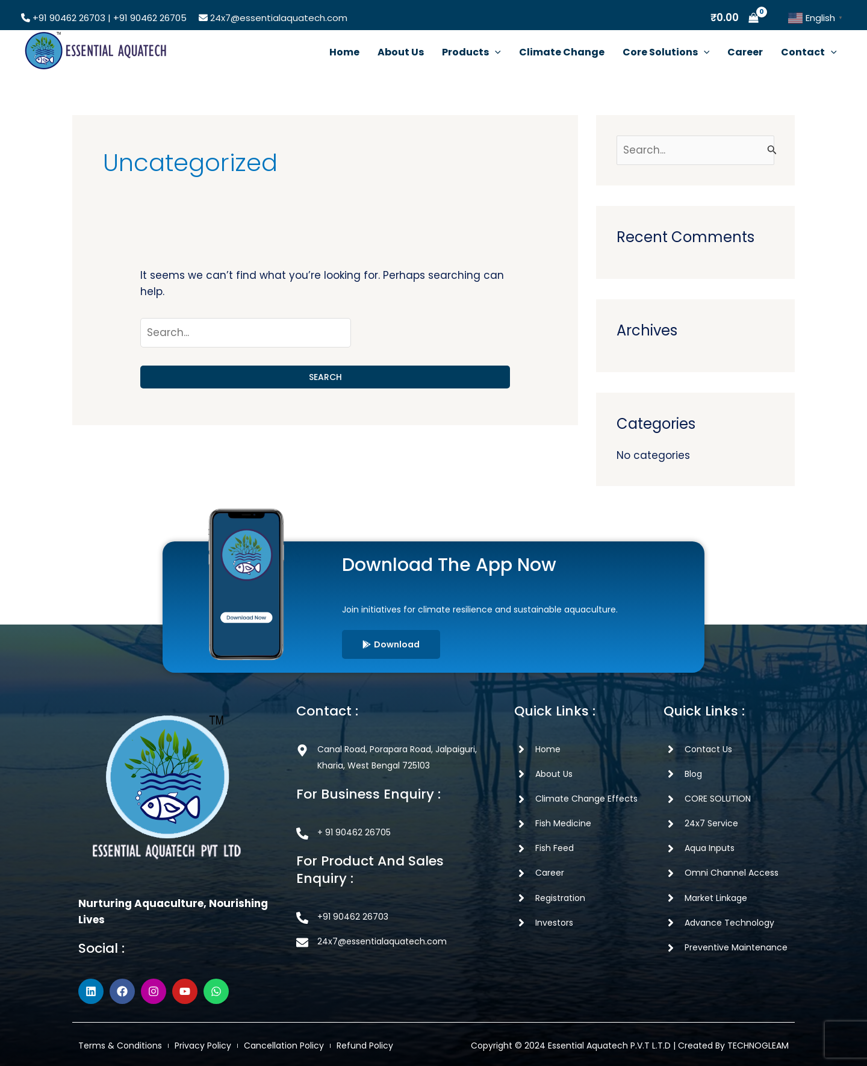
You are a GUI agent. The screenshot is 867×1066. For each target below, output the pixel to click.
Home (344, 52)
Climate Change (561, 52)
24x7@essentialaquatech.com (278, 17)
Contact (809, 52)
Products (471, 52)
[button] (495, 52)
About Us (401, 52)
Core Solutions (666, 52)
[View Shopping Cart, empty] (734, 18)
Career (745, 52)
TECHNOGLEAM (758, 1046)
